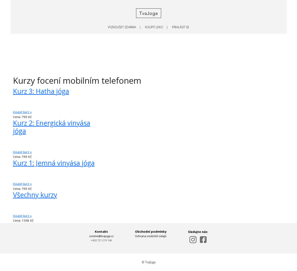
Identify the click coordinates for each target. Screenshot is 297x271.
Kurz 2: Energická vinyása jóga (51, 126)
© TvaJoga (149, 262)
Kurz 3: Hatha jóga (41, 91)
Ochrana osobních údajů (150, 236)
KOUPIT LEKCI (154, 27)
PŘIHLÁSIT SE (180, 27)
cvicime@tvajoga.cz (101, 236)
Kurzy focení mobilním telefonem (77, 80)
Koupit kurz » (22, 112)
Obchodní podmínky (151, 231)
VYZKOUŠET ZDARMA (122, 27)
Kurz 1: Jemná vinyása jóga (54, 162)
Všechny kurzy (35, 194)
